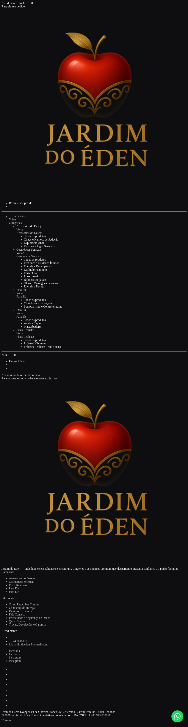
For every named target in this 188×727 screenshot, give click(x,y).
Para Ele (21, 309)
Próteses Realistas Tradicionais (42, 346)
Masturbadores (33, 326)
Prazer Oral (30, 273)
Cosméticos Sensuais (29, 249)
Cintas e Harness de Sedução (41, 239)
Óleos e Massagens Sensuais (41, 283)
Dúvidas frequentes (20, 611)
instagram (15, 657)
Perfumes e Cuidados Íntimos (41, 263)
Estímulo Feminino (35, 269)
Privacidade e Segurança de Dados (29, 617)
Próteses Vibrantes (35, 343)
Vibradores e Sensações (38, 303)
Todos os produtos (35, 236)
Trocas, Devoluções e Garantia (27, 624)
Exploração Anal (34, 242)
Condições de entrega (22, 607)
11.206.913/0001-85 (99, 715)
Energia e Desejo (34, 286)
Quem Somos (17, 621)
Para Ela (21, 289)
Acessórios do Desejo (29, 226)
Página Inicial (17, 361)
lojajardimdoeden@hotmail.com (28, 644)
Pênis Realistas (25, 330)
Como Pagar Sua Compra (24, 604)
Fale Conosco (17, 614)
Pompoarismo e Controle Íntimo (43, 306)
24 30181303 (26, 3)
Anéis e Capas (32, 323)
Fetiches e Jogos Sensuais (39, 246)
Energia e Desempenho (37, 266)
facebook (14, 650)
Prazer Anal (31, 276)
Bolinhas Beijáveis (35, 279)
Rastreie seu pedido (13, 6)
